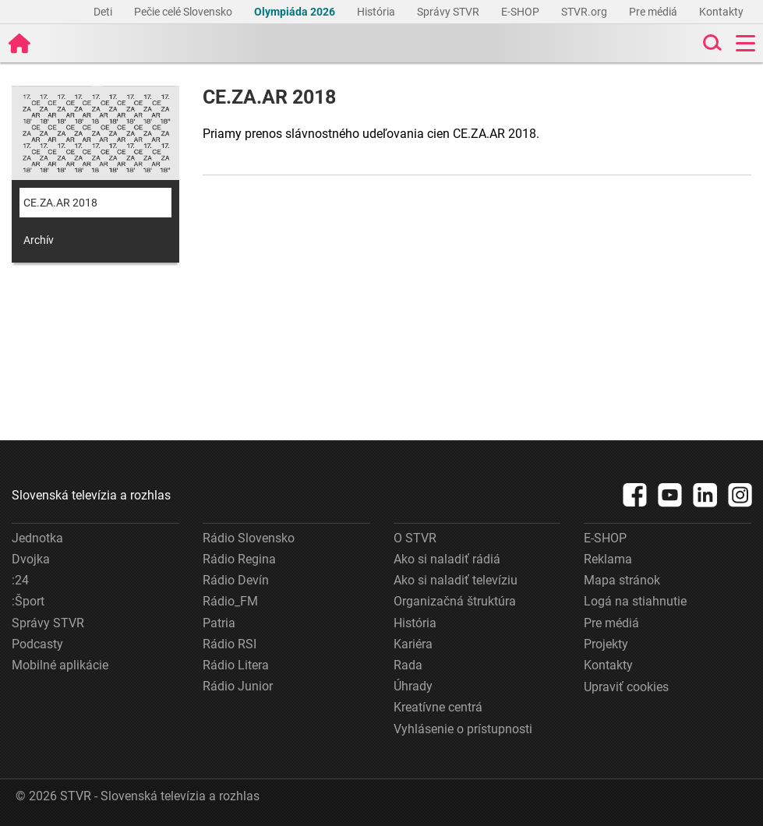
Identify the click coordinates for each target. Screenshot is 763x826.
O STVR (415, 538)
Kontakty (721, 11)
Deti (104, 11)
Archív (38, 240)
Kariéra (413, 644)
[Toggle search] (711, 43)
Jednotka (37, 538)
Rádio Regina (239, 559)
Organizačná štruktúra (455, 601)
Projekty (606, 644)
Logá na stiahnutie (635, 601)
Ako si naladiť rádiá (447, 559)
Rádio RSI (229, 644)
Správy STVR (449, 11)
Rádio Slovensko (249, 538)
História (377, 11)
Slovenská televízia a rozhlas (91, 495)
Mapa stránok (622, 580)
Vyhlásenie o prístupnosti (463, 729)
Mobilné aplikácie (60, 665)
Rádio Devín (236, 580)
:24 (20, 580)
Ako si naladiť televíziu (455, 580)
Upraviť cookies (626, 687)
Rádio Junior (238, 686)
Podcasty (37, 644)
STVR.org (585, 11)
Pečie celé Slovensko (184, 11)
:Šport (28, 601)
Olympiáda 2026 (295, 11)
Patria (219, 623)
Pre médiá (654, 11)
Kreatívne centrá (438, 707)
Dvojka (31, 559)
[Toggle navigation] (745, 43)
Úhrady (413, 686)
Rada (408, 665)
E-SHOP (521, 11)
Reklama (608, 559)
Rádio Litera (236, 665)
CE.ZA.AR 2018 (60, 202)
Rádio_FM (230, 601)
